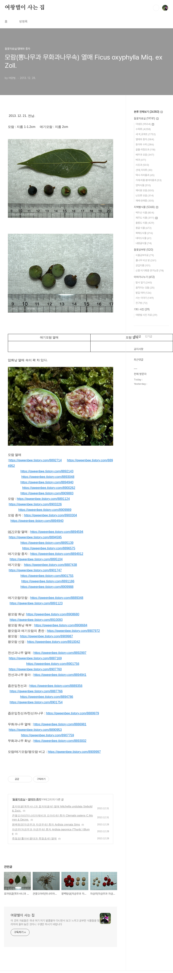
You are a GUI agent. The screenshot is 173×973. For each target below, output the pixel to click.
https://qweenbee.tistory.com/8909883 (46, 493)
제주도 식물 (147, 217)
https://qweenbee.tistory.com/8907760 (35, 669)
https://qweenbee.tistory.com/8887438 (50, 564)
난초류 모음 (145, 195)
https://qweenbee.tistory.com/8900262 (48, 487)
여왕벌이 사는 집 (25, 7)
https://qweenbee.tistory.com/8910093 (36, 619)
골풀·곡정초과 (145, 149)
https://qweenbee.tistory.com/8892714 (35, 460)
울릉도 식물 (145, 222)
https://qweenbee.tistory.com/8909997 (74, 751)
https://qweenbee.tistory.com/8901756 (52, 663)
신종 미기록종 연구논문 (150, 270)
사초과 (142, 164)
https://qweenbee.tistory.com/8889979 (72, 713)
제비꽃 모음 (145, 190)
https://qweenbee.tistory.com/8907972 (73, 630)
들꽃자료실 (18, 799)
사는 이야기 (145, 297)
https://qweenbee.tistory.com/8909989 (44, 509)
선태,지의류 (144, 170)
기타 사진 (142, 309)
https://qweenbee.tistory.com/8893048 (47, 476)
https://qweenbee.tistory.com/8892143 (46, 471)
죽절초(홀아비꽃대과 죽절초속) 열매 (34, 838)
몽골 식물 (144, 227)
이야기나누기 (144, 277)
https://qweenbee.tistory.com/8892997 (59, 652)
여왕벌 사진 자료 (146, 314)
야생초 (145, 124)
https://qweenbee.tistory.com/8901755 (46, 575)
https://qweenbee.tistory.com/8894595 (35, 537)
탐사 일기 (144, 282)
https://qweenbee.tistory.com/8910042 (53, 641)
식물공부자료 (145, 255)
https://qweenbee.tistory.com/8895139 (46, 542)
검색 (156, 8)
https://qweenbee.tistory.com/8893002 (59, 740)
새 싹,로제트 (146, 134)
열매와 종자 (34, 799)
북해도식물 (144, 233)
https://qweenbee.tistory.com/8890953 (35, 729)
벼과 (141, 159)
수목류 (143, 129)
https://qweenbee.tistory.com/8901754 (36, 702)
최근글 (137, 336)
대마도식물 (143, 238)
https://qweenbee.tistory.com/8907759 (47, 735)
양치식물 (143, 185)
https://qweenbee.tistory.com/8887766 (36, 691)
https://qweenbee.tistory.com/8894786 (46, 696)
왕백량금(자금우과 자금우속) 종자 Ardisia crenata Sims (46, 824)
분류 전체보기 (148, 111)
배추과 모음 (145, 154)
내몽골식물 (144, 243)
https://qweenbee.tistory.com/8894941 (59, 674)
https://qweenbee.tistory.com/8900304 (50, 515)
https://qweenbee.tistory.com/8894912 (56, 553)
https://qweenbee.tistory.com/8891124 (43, 498)
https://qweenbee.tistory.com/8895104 (36, 559)
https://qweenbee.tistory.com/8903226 (35, 504)
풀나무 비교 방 (146, 260)
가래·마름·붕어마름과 (149, 180)
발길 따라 (143, 292)
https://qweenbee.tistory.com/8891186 (47, 581)
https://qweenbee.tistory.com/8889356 (55, 685)
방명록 (23, 21)
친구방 (141, 302)
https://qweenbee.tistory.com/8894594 (56, 531)
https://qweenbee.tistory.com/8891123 (36, 603)
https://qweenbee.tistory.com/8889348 (56, 597)
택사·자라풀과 (145, 175)
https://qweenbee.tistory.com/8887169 (35, 658)
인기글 (148, 336)
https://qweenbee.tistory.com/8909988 (46, 586)
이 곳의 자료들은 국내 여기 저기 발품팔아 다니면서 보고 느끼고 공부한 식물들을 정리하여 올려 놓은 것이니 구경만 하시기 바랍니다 (55, 922)
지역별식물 (146, 207)
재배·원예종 (145, 200)
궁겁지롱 (143, 265)
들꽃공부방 (143, 249)
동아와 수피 (145, 144)
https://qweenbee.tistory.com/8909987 (46, 636)
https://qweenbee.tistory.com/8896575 (48, 548)
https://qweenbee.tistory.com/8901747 (35, 570)
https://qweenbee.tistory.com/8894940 (46, 482)
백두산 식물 (145, 212)
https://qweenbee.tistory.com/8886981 (59, 724)
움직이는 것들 (145, 287)
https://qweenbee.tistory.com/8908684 (60, 625)
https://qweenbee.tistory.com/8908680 (52, 614)
